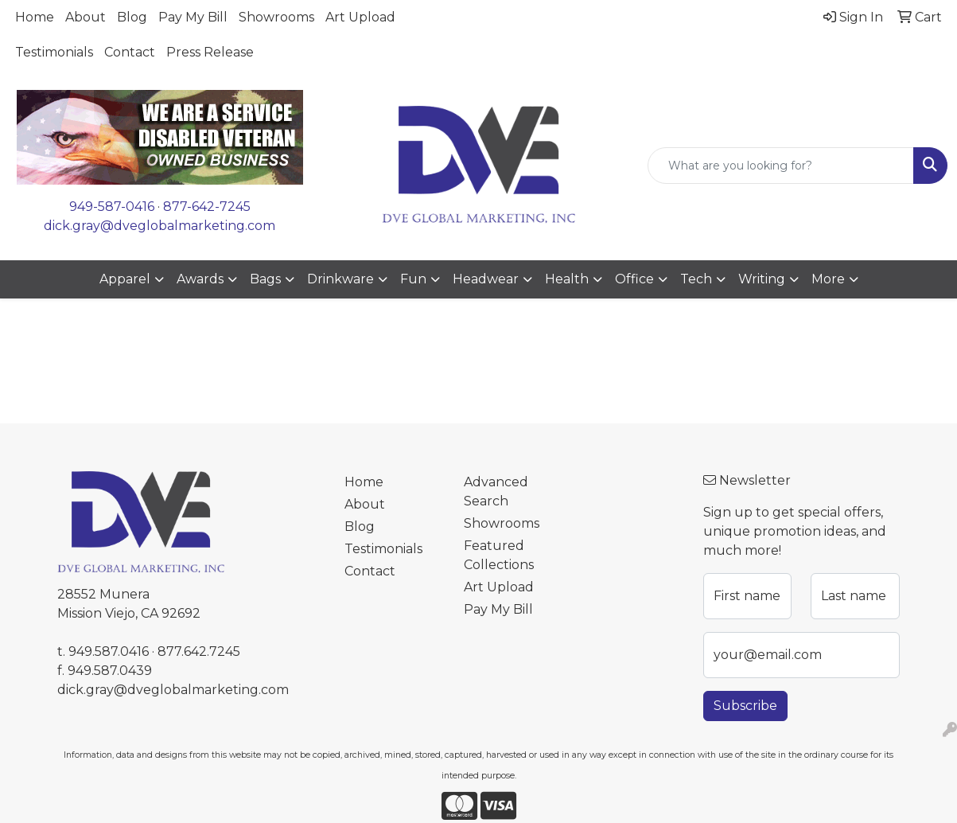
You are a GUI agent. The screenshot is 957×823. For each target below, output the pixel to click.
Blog (132, 17)
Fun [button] (413, 279)
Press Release (210, 52)
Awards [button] (200, 279)
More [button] (828, 279)
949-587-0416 (111, 206)
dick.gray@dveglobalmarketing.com (159, 225)
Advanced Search (496, 491)
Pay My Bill (193, 17)
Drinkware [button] (340, 279)
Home (34, 17)
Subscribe (745, 705)
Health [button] (567, 279)
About (85, 17)
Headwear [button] (486, 279)
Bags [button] (265, 279)
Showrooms (276, 17)
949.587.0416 (108, 651)
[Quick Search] (781, 165)
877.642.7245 (199, 651)
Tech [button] (696, 279)
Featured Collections (499, 555)
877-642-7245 (207, 206)
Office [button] (634, 279)
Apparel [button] (124, 279)
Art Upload (360, 17)
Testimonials (54, 52)
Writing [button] (761, 279)
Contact (129, 52)
